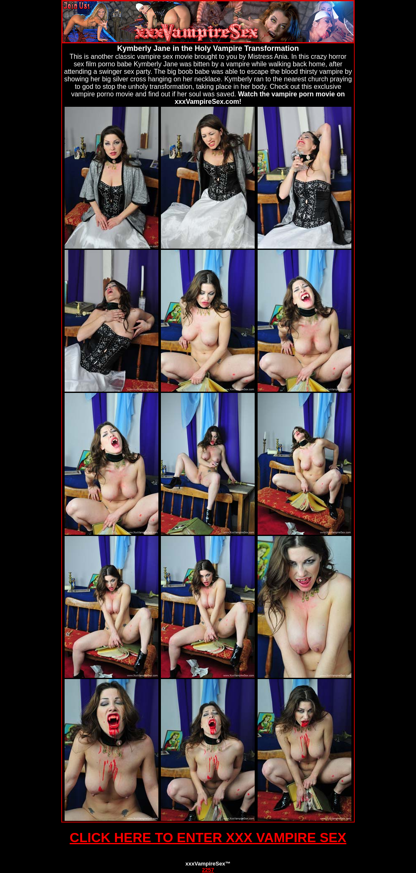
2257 (208, 870)
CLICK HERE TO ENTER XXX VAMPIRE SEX (208, 837)
